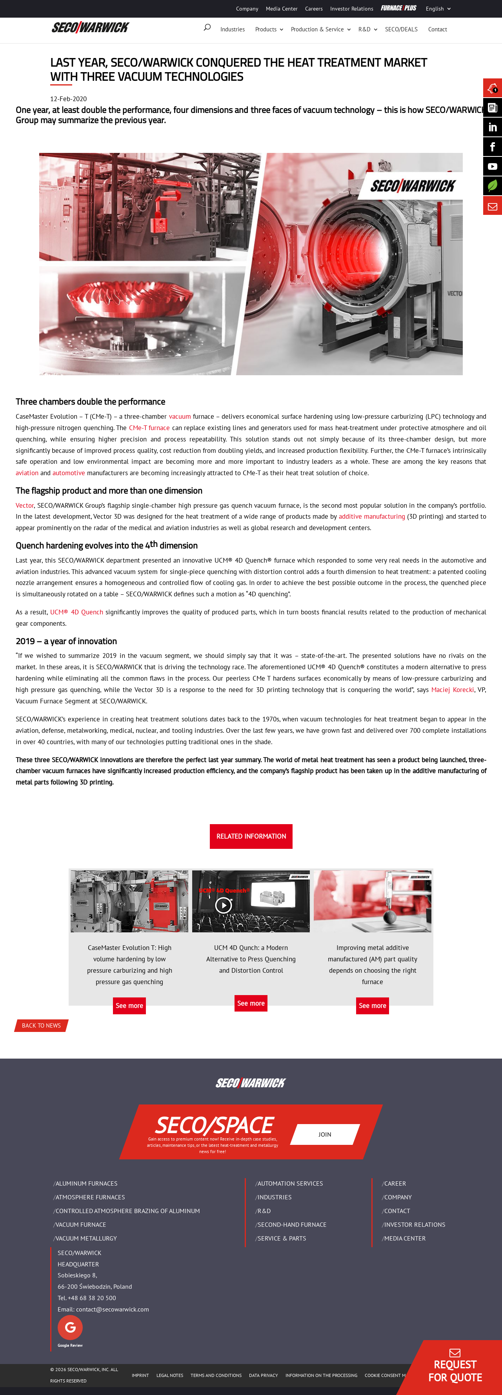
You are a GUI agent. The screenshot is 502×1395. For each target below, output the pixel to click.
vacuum (180, 416)
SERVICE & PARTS (282, 1238)
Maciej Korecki (452, 689)
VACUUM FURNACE (81, 1224)
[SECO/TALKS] (492, 166)
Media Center (282, 8)
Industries (232, 29)
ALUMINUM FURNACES (87, 1183)
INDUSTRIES (275, 1197)
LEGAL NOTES (169, 1375)
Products (265, 29)
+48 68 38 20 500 (92, 1298)
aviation (27, 473)
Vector (25, 505)
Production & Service (317, 29)
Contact (437, 29)
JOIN (325, 1134)
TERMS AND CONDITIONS (216, 1375)
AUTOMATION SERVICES (290, 1183)
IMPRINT (140, 1375)
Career (395, 1183)
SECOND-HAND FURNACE (292, 1224)
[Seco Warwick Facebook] (492, 146)
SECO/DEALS (401, 29)
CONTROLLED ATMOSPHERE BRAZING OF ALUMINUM (128, 1211)
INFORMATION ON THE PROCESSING (321, 1375)
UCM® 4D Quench (76, 612)
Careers (314, 8)
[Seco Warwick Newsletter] (492, 107)
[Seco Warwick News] (492, 87)
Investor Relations (351, 8)
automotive (69, 473)
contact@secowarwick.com (112, 1309)
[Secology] (492, 185)
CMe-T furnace (149, 427)
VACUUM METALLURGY (86, 1238)
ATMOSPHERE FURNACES (90, 1197)
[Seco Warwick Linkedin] (492, 127)
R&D (364, 29)
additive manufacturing (372, 516)
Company (247, 8)
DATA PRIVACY (263, 1375)
